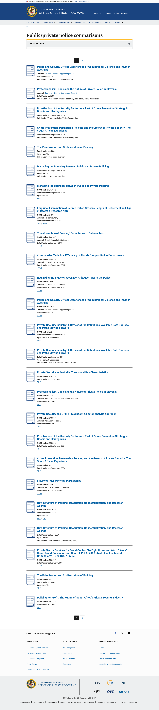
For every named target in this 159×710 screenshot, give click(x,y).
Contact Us (107, 13)
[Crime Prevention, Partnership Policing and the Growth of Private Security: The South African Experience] (30, 137)
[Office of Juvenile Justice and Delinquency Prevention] (97, 693)
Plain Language (38, 702)
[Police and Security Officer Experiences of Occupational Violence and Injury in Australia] (30, 76)
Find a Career (31, 664)
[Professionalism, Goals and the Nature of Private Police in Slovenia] (30, 98)
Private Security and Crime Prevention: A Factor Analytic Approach (76, 414)
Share (132, 15)
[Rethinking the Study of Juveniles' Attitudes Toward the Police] (30, 287)
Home (28, 27)
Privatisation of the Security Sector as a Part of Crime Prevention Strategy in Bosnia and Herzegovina (82, 110)
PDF (39, 198)
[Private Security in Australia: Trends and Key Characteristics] (30, 381)
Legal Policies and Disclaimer (70, 702)
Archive (102, 648)
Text (44, 518)
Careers (116, 13)
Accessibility (25, 702)
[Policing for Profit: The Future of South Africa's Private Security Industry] (30, 606)
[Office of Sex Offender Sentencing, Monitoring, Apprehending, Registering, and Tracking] (124, 693)
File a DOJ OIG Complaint (36, 653)
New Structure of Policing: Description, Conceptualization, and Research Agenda (80, 504)
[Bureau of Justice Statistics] (110, 686)
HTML (45, 223)
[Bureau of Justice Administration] (97, 684)
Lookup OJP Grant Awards (109, 653)
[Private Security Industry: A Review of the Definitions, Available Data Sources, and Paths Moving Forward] (30, 334)
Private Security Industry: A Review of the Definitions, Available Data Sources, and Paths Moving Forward (83, 326)
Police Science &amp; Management (59, 74)
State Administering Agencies (110, 664)
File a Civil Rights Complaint (37, 648)
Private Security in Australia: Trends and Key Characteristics (73, 372)
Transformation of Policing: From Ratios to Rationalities (70, 233)
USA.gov (123, 702)
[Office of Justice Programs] (31, 11)
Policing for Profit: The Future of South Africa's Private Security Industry (80, 597)
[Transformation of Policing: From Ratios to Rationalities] (30, 242)
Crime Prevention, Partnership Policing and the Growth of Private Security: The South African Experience (84, 129)
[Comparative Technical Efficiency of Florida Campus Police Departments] (30, 264)
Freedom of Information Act (107, 702)
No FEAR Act (89, 702)
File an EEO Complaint (35, 659)
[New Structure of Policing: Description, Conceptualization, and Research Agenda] (30, 512)
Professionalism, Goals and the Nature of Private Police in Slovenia (77, 89)
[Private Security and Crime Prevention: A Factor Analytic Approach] (30, 423)
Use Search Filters (36, 44)
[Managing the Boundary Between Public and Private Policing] (30, 175)
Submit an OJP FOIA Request (37, 670)
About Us (97, 13)
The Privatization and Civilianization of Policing (65, 147)
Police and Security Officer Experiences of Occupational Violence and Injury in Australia (83, 68)
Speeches (67, 664)
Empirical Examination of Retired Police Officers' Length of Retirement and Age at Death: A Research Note (84, 210)
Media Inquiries (69, 648)
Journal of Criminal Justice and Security (61, 93)
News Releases (69, 659)
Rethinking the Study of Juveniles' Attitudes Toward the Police (74, 277)
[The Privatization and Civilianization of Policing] (30, 156)
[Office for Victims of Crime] (110, 693)
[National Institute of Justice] (124, 684)
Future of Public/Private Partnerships (59, 480)
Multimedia (67, 653)
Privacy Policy (52, 702)
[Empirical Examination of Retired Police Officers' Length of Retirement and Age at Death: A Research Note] (30, 217)
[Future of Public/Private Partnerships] (30, 490)
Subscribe (124, 13)
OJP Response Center (107, 659)
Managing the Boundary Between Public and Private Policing (73, 166)
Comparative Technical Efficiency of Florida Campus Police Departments (80, 255)
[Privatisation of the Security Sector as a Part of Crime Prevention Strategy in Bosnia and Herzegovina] (30, 117)
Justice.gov (133, 702)
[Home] (61, 11)
